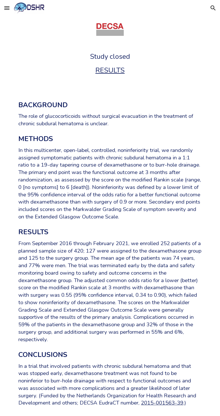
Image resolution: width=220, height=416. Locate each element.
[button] (7, 8)
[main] (110, 63)
